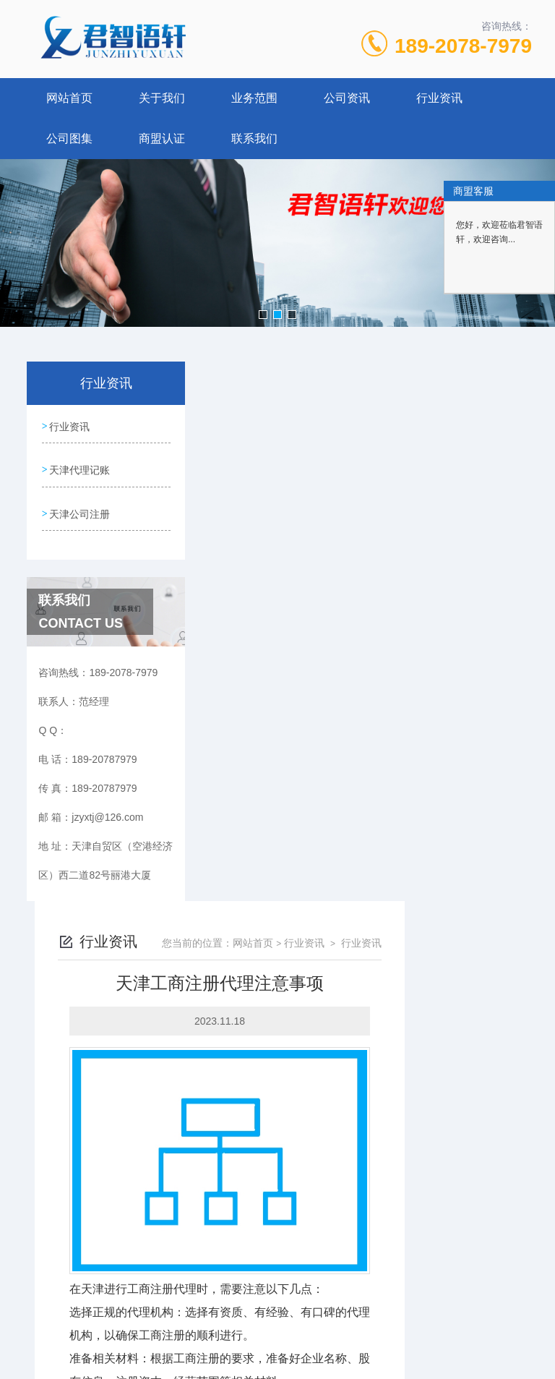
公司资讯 (347, 98)
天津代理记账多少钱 (271, 1144)
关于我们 (162, 98)
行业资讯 (439, 98)
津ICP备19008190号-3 (398, 1257)
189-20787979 (163, 1234)
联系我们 (254, 138)
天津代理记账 (79, 466)
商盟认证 (162, 138)
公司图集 (69, 138)
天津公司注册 (79, 507)
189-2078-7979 (463, 46)
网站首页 (69, 98)
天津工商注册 (347, 1027)
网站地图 (277, 1304)
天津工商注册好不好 (271, 1120)
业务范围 (254, 98)
